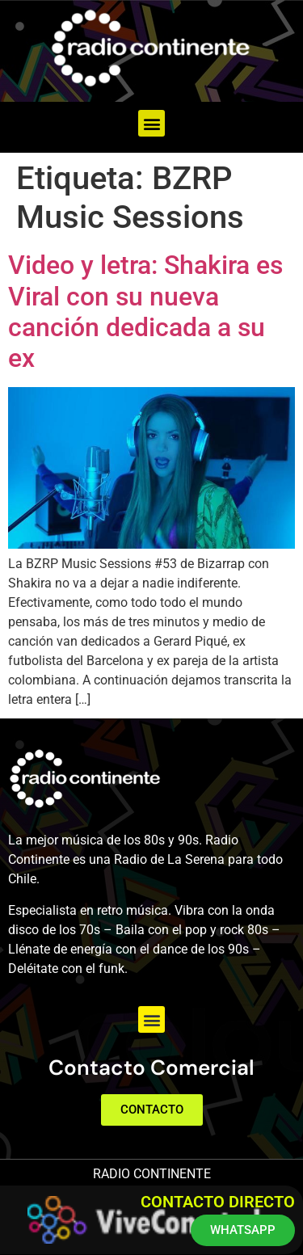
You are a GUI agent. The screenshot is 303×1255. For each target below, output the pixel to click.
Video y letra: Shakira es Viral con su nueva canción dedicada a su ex (145, 311)
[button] (151, 123)
